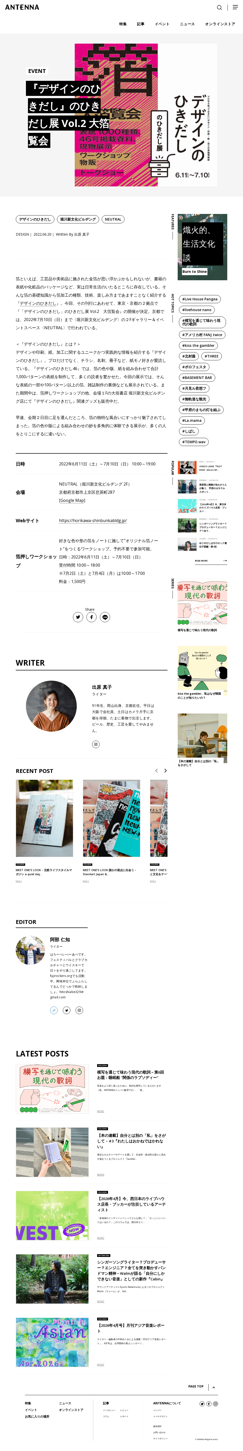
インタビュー (109, 1410)
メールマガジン (160, 1416)
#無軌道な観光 (194, 399)
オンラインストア (71, 1410)
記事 (106, 1403)
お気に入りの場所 (37, 1416)
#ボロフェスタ (194, 366)
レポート (124, 1416)
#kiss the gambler (198, 345)
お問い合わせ (159, 1432)
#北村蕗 (188, 356)
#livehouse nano (196, 309)
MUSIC (100, 1111)
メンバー (157, 1410)
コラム (106, 1416)
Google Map (72, 500)
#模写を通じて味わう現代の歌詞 (201, 322)
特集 (28, 1403)
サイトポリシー (160, 1438)
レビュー (124, 1410)
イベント (31, 1410)
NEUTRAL (113, 219)
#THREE (212, 356)
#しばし (188, 431)
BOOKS (19, 881)
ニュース (65, 1403)
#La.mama (192, 420)
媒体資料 (157, 1426)
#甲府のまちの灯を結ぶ (201, 409)
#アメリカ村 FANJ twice (202, 334)
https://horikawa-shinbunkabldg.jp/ (93, 520)
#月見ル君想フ (194, 388)
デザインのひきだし (35, 219)
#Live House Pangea (200, 299)
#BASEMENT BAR (197, 377)
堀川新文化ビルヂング (78, 219)
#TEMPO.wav (193, 441)
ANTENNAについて (167, 1403)
